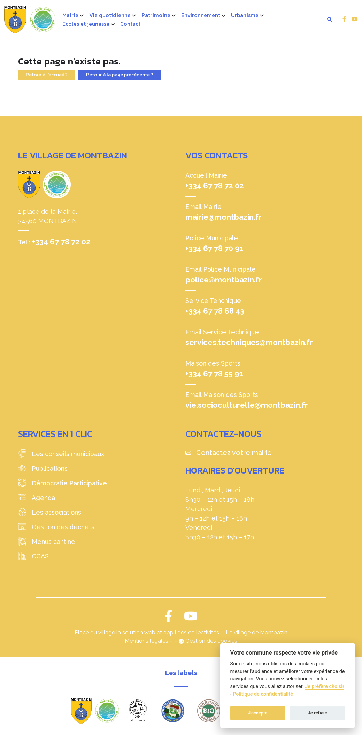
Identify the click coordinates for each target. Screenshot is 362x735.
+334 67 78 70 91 (214, 248)
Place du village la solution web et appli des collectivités (147, 632)
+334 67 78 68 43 (214, 310)
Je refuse (317, 713)
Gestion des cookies (211, 641)
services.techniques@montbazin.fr (249, 342)
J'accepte (258, 713)
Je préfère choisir (324, 686)
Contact (130, 23)
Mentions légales (146, 641)
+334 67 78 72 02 (61, 241)
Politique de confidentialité (263, 694)
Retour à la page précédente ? (119, 74)
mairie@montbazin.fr (223, 216)
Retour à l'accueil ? (47, 74)
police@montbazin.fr (223, 279)
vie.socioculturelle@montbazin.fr (246, 404)
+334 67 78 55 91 (214, 373)
